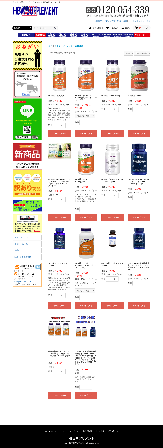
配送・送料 (122, 21)
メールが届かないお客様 (139, 21)
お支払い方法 (109, 21)
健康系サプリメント (63, 46)
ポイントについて (22, 237)
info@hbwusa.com (22, 281)
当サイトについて (52, 431)
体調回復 (79, 46)
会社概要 (98, 21)
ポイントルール (21, 244)
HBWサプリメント (81, 438)
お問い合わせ (112, 431)
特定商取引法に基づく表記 (93, 431)
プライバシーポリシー (71, 431)
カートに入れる (59, 134)
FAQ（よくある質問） (23, 257)
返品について (20, 250)
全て (50, 46)
